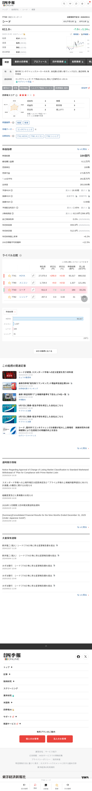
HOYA (22, 276)
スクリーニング (10, 688)
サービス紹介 (51, 752)
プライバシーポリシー (41, 759)
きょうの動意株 (25, 378)
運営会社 (39, 752)
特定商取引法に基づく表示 (26, 763)
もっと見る (82, 149)
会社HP (84, 88)
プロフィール (40, 61)
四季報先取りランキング (28, 389)
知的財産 (56, 759)
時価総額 (9, 312)
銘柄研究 (15, 10)
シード (25, 10)
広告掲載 (33, 756)
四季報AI (8, 710)
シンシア (23, 297)
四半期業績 (58, 61)
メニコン (23, 283)
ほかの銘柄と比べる (44, 351)
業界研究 (8, 695)
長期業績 (76, 61)
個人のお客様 (32, 739)
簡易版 (76, 34)
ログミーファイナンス (27, 436)
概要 (7, 62)
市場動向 (22, 400)
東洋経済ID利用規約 (46, 767)
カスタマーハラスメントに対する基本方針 (58, 763)
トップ (5, 10)
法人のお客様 (59, 739)
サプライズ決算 (25, 411)
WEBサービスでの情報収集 (51, 756)
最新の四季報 (21, 61)
